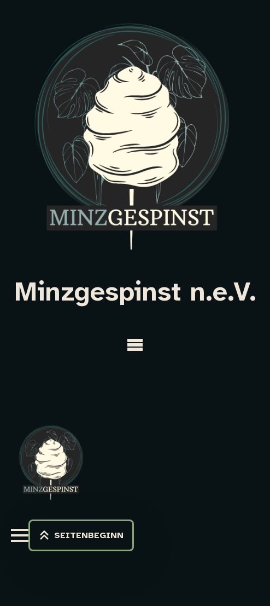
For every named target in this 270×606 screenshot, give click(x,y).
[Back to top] (81, 535)
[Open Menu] (135, 345)
